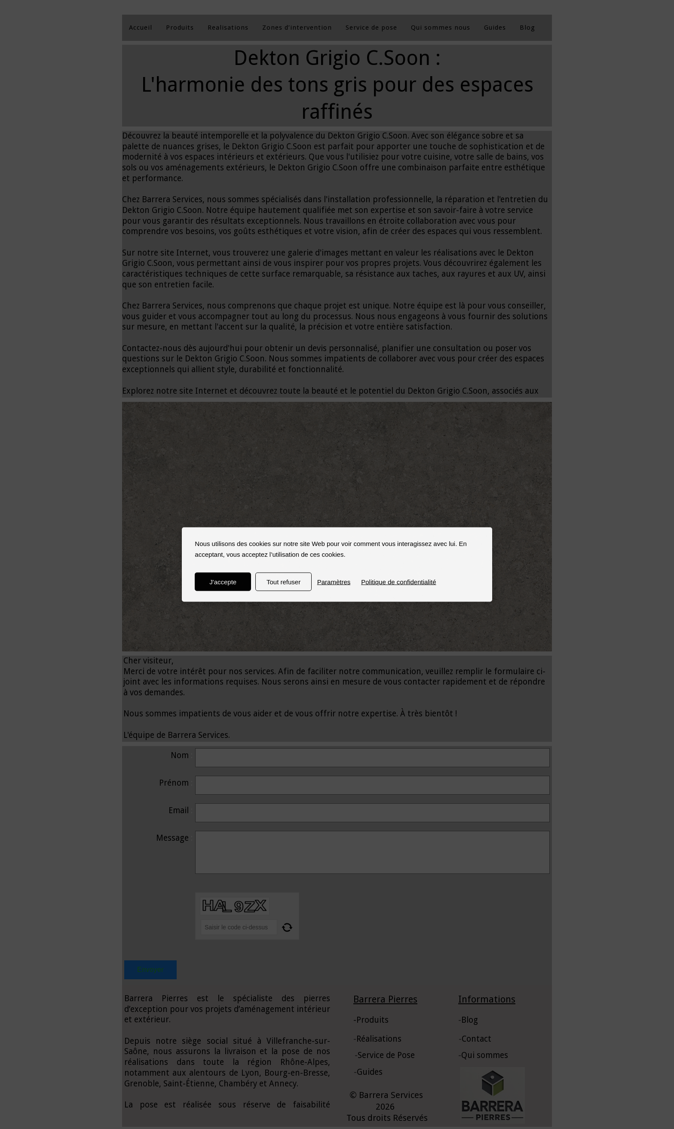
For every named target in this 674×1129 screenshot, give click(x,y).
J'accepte (222, 582)
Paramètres (334, 582)
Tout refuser (283, 582)
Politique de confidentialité (398, 582)
